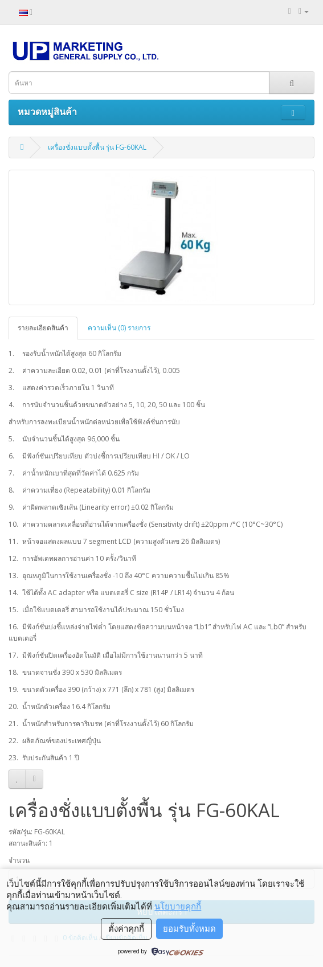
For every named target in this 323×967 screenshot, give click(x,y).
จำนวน (19, 860)
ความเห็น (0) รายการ (119, 328)
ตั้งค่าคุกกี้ (126, 929)
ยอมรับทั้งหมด (189, 929)
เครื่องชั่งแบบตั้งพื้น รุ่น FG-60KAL (97, 147)
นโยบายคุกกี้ (177, 907)
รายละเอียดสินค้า (43, 328)
